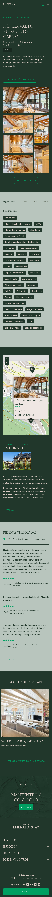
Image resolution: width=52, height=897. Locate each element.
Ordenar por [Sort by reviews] (39, 539)
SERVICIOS (10, 846)
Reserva (26, 891)
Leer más (10, 510)
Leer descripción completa (18, 79)
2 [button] (4, 391)
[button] (31, 420)
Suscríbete (26, 807)
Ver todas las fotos (26, 180)
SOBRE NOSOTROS (15, 860)
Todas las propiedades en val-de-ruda (26, 761)
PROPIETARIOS (12, 853)
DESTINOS (9, 840)
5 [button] (36, 426)
